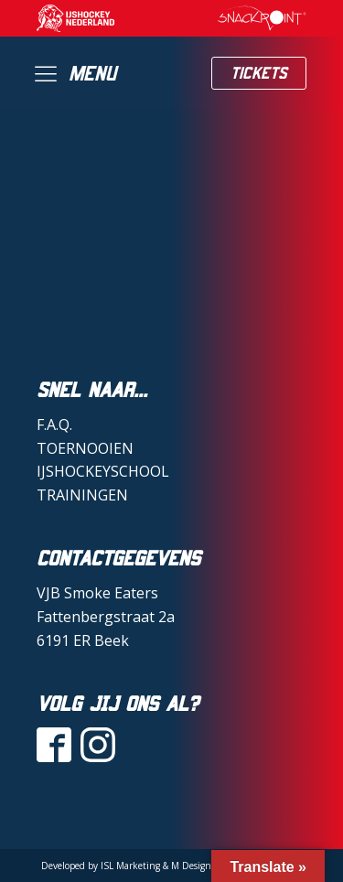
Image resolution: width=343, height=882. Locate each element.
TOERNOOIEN (85, 448)
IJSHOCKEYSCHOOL (103, 471)
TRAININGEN (82, 495)
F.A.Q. (54, 424)
